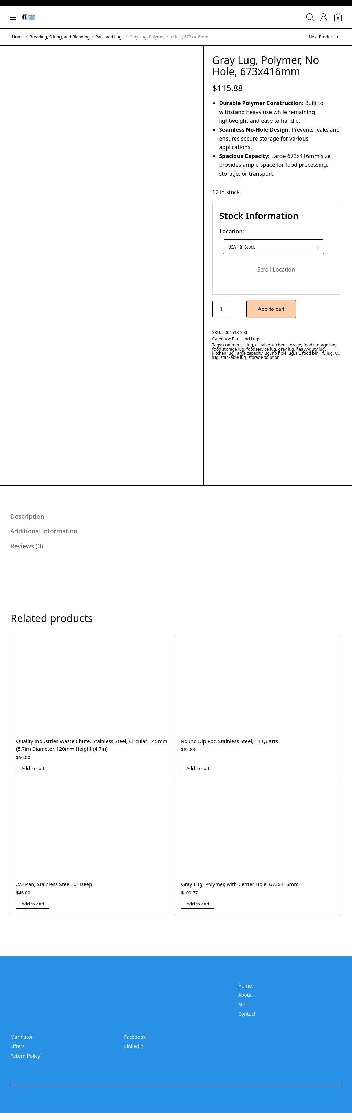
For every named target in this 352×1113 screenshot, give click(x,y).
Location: (232, 231)
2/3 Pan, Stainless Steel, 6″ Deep (57, 884)
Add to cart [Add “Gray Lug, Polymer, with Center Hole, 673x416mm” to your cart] (197, 903)
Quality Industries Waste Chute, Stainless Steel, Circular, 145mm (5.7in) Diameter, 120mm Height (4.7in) (87, 744)
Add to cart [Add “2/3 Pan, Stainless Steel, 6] (32, 903)
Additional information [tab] (43, 531)
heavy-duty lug (310, 349)
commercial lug (238, 345)
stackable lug (233, 357)
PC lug (326, 353)
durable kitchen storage (278, 345)
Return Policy (25, 1056)
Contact (247, 1014)
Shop (244, 1004)
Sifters (17, 1046)
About (245, 995)
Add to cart (272, 309)
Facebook (135, 1037)
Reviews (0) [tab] (26, 546)
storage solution (264, 357)
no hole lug (283, 353)
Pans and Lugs (110, 37)
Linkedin (133, 1046)
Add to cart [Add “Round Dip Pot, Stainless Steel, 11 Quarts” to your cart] (197, 768)
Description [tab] (27, 516)
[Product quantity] (221, 309)
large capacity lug (253, 353)
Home (18, 37)
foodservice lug (261, 349)
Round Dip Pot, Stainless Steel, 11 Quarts (233, 741)
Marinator (21, 1037)
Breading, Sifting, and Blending (60, 37)
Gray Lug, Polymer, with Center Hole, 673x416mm (245, 884)
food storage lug (228, 349)
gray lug (286, 349)
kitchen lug (223, 353)
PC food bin (307, 353)
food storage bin (320, 345)
